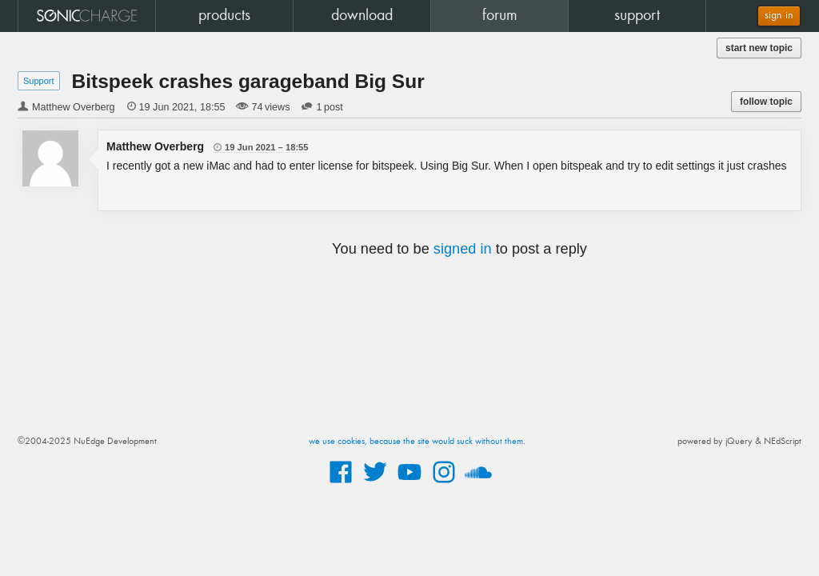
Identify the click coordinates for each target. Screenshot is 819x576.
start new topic (759, 48)
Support (38, 81)
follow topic (766, 101)
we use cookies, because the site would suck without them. (417, 441)
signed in (462, 249)
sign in (779, 16)
